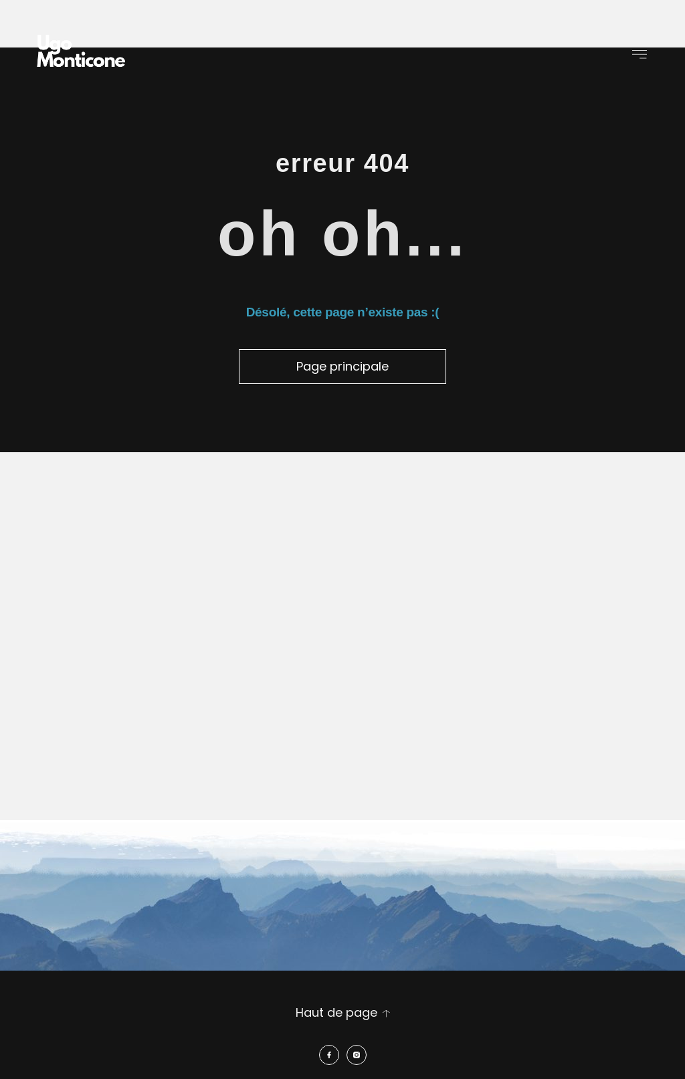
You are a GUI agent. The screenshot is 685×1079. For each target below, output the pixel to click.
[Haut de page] (386, 1013)
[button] (640, 54)
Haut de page (336, 1012)
